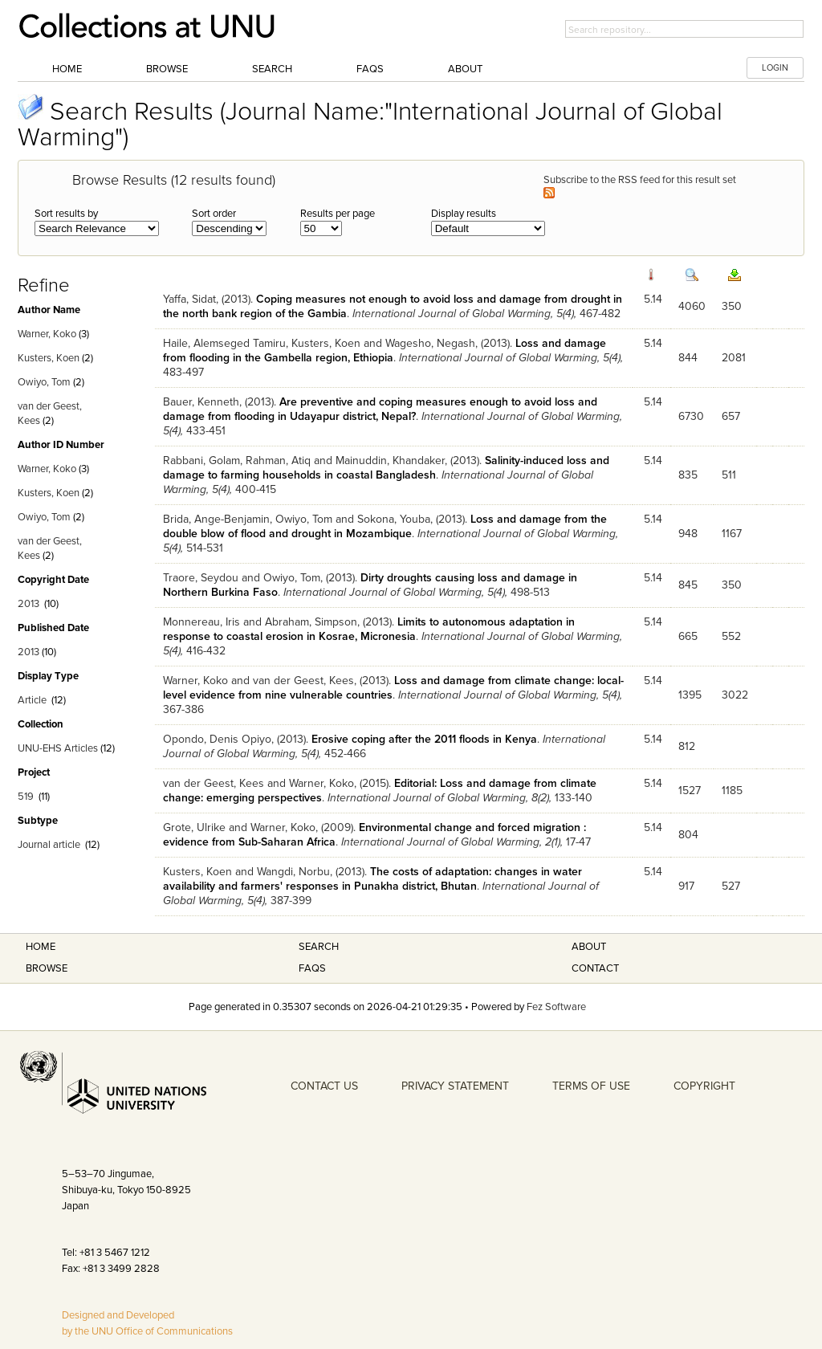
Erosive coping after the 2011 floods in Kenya (424, 739)
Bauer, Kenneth (201, 402)
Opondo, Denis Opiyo (217, 739)
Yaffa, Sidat (189, 299)
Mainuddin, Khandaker (390, 460)
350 (732, 306)
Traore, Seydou (200, 578)
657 (731, 416)
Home (67, 69)
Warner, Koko (47, 334)
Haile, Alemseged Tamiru (224, 343)
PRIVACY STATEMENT (455, 1086)
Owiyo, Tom (44, 382)
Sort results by (66, 213)
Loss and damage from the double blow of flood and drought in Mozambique (385, 526)
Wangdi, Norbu (293, 871)
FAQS (312, 968)
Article (32, 700)
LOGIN (775, 68)
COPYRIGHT (704, 1086)
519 (26, 796)
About (465, 69)
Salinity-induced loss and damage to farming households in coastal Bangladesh (386, 468)
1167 (732, 533)
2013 (28, 603)
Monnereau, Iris (201, 622)
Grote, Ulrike (194, 827)
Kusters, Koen (48, 358)
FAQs (370, 69)
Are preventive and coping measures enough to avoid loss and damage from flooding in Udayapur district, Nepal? (380, 409)
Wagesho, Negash (430, 343)
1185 (732, 790)
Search (272, 69)
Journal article (49, 844)
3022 (735, 695)
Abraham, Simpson (311, 622)
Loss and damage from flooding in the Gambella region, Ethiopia (384, 350)
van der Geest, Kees (303, 680)
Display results (463, 213)
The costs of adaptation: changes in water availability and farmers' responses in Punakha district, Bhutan (372, 879)
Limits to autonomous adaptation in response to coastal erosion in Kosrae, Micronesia (369, 629)
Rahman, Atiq (278, 460)
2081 (734, 358)
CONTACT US (324, 1086)
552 (731, 636)
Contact (595, 968)
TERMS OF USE (591, 1086)
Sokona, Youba (393, 519)
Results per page (337, 213)
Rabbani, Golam (201, 460)
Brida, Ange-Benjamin (216, 519)
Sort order (214, 213)
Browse (167, 69)
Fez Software (556, 1007)
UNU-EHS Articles (58, 748)
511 (729, 475)
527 (731, 886)
